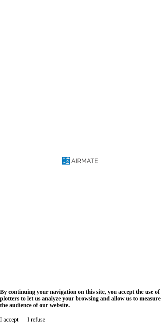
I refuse (36, 319)
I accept (9, 319)
